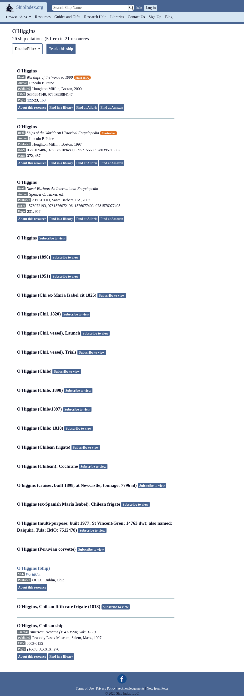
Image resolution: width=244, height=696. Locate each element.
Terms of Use (85, 688)
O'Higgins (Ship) (33, 568)
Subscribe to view (52, 238)
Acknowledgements (131, 688)
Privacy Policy (106, 688)
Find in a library (61, 107)
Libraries (117, 17)
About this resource (32, 107)
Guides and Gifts (67, 17)
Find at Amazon (111, 107)
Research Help (95, 17)
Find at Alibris (86, 107)
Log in (151, 8)
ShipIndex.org (29, 7)
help (139, 7)
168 (43, 100)
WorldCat (33, 574)
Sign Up (155, 17)
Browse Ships (17, 17)
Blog (169, 17)
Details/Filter (26, 49)
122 (30, 100)
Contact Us (136, 17)
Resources (43, 17)
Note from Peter (157, 688)
